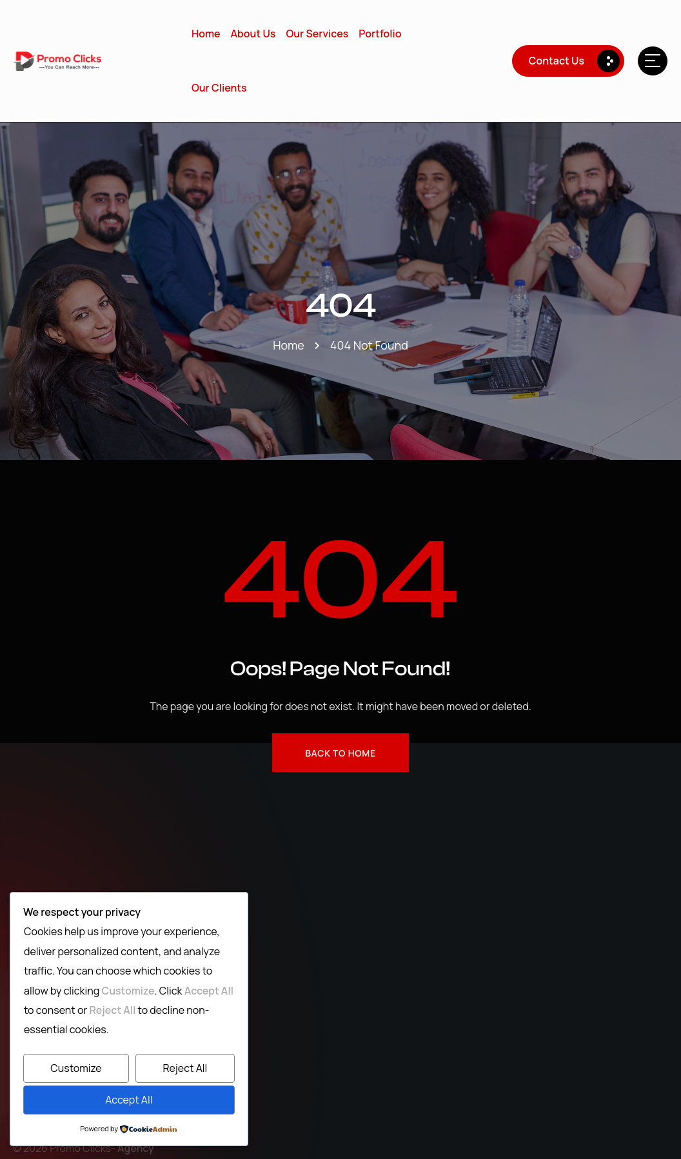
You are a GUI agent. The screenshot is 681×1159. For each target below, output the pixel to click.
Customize (75, 1068)
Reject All (185, 1068)
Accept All (128, 1100)
